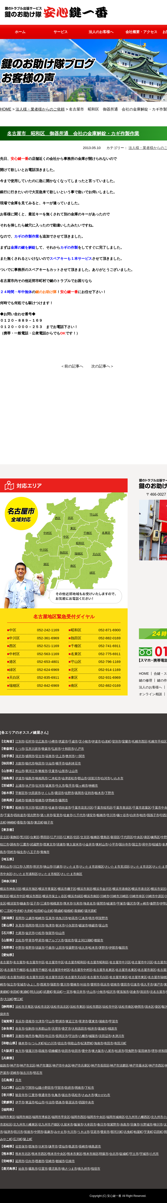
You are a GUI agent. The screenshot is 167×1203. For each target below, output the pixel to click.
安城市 (21, 984)
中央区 (138, 837)
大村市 (43, 1146)
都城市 (60, 1161)
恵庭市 (63, 741)
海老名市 (90, 903)
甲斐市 (30, 940)
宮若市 (95, 1132)
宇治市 (73, 1036)
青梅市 (45, 852)
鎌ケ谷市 (123, 815)
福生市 (21, 852)
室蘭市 (126, 741)
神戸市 (14, 1065)
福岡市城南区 (115, 1117)
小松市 (40, 933)
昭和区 (80, 543)
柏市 (143, 815)
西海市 (33, 1146)
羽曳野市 (131, 1051)
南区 (73, 565)
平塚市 (121, 903)
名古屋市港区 (147, 970)
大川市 (71, 1132)
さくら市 (48, 793)
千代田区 (127, 837)
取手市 (70, 785)
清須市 (144, 992)
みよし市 (33, 984)
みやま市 (60, 1132)
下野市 (109, 793)
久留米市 (67, 1124)
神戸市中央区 (62, 1065)
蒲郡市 (54, 984)
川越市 (58, 866)
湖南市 (103, 1021)
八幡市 (83, 1036)
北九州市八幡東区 (25, 1124)
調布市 (14, 844)
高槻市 (43, 1051)
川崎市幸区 (137, 896)
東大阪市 (98, 1051)
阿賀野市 (102, 918)
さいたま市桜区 (49, 874)
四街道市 (65, 807)
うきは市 (83, 1132)
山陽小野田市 (44, 1087)
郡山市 (82, 778)
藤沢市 (131, 903)
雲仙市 (63, 1146)
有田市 (108, 1043)
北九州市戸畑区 (49, 1124)
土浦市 (20, 785)
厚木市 (68, 903)
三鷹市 (24, 844)
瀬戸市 (158, 984)
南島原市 (95, 1146)
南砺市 (93, 925)
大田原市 (35, 793)
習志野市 (41, 807)
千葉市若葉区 (142, 807)
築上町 (27, 1139)
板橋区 (95, 837)
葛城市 (102, 1028)
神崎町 (11, 822)
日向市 (30, 1161)
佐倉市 (53, 807)
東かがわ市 (102, 1095)
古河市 (40, 785)
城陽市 (93, 1036)
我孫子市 (153, 815)
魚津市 (50, 925)
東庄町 (38, 822)
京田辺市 (105, 1036)
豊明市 (95, 984)
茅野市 (103, 947)
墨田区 (45, 837)
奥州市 (70, 756)
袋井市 (4, 1014)
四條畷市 (55, 1051)
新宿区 (115, 837)
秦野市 (154, 903)
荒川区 (24, 837)
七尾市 (20, 933)
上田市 (60, 947)
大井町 (28, 911)
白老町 (106, 741)
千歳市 (73, 741)
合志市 (114, 1154)
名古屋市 (6, 962)
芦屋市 (4, 1073)
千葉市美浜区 (122, 807)
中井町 (18, 911)
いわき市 (117, 778)
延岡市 (20, 1161)
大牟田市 (90, 1124)
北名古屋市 (157, 992)
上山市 (73, 771)
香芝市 (66, 1028)
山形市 (63, 771)
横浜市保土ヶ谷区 (54, 896)
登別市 (116, 741)
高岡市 (30, 925)
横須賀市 (13, 903)
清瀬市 (61, 844)
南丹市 (30, 1036)
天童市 (53, 771)
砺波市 (83, 925)
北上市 (60, 756)
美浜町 (58, 992)
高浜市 (105, 984)
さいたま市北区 (141, 866)
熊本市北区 (23, 1154)
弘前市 (56, 749)
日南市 (70, 1161)
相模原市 (56, 903)
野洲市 (60, 1021)
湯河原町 (90, 911)
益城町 (124, 1154)
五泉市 (50, 918)
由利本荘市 (73, 763)
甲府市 (40, 940)
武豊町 (48, 992)
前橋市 (30, 800)
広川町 (17, 1139)
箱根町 (68, 911)
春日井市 (79, 992)
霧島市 (33, 1168)
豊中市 (86, 1051)
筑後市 (28, 1132)
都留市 (98, 940)
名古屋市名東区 (104, 970)
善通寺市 (44, 1095)
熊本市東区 (74, 1154)
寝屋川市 (31, 1051)
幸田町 (14, 992)
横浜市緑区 (75, 896)
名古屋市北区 (35, 977)
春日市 (101, 1124)
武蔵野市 (36, 844)
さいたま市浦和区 (25, 874)
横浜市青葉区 (47, 889)
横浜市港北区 (141, 889)
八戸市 (79, 749)
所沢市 (37, 866)
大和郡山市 (43, 1028)
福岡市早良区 (61, 1117)
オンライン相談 (150, 694)
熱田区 (64, 552)
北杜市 (20, 940)
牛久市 (60, 785)
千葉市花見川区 (82, 807)
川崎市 (104, 896)
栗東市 (93, 1021)
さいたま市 (71, 866)
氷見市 (20, 925)
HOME (5, 109)
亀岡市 (40, 1036)
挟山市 (48, 866)
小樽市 (53, 741)
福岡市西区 (78, 1117)
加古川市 (26, 1073)
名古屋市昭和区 (75, 962)
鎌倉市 (24, 903)
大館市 (20, 763)
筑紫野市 (113, 1124)
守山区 (94, 514)
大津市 (40, 1021)
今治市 (50, 1102)
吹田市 (66, 1051)
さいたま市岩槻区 (91, 866)
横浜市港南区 (122, 889)
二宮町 (8, 911)
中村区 (47, 533)
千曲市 (50, 947)
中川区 (44, 549)
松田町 (38, 911)
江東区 (68, 837)
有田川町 (120, 1043)
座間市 (101, 903)
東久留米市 (74, 844)
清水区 (149, 1006)
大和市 (78, 903)
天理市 (56, 1028)
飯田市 (123, 947)
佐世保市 (21, 1146)
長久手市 (147, 984)
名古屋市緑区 (16, 977)
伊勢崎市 (52, 800)
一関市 (80, 756)
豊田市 (125, 984)
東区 (73, 528)
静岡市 (139, 1006)
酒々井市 (46, 815)
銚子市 (48, 822)
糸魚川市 (62, 918)
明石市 (37, 1073)
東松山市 (6, 866)
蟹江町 (18, 999)
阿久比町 (36, 992)
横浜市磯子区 (67, 889)
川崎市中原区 (155, 896)
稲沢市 (111, 992)
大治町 (8, 999)
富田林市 (144, 1051)
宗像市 (135, 1124)
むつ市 (20, 749)
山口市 (20, 1087)
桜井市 (92, 1028)
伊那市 (113, 947)
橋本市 (23, 1043)
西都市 (40, 1161)
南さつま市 (69, 1168)
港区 (46, 564)
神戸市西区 (156, 1065)
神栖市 (93, 785)
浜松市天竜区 (24, 1006)
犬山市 (91, 992)
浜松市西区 (94, 1006)
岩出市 (62, 1043)
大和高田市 (79, 1028)
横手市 (60, 763)
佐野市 (69, 793)
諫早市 (53, 1146)
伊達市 (96, 741)
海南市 (98, 1043)
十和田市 (68, 749)
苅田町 (158, 1132)
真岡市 (79, 793)
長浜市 (20, 1021)
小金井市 (89, 844)
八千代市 (79, 815)
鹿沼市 (59, 793)
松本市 (93, 947)
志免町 (128, 1132)
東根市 (43, 771)
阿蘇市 (104, 1154)
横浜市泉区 (84, 889)
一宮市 (68, 992)
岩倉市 (134, 992)
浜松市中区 (110, 1006)
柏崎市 (40, 918)
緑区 (92, 572)
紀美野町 (87, 1043)
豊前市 (105, 1132)
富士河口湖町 (84, 940)
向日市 (50, 1036)
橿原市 (112, 1028)
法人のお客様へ (150, 687)
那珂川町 (117, 1132)
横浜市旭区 (30, 889)
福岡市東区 (7, 1117)
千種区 (88, 533)
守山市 (50, 1021)
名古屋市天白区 (75, 977)
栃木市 (99, 793)
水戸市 (30, 785)
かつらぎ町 (36, 1043)
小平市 (113, 844)
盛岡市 (30, 756)
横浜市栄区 (158, 889)
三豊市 (33, 1095)
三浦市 (45, 903)
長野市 (30, 947)
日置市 (43, 1168)
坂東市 (50, 785)
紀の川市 (51, 1043)
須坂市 (40, 947)
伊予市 (20, 1102)
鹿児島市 (55, 1168)
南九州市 (84, 1168)
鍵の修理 (145, 680)
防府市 (69, 1087)
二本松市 (55, 778)
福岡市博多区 (41, 1117)
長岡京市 (62, 1036)
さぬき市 (88, 1095)
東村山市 (102, 844)
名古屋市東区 (118, 977)
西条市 (60, 1102)
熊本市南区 (91, 1154)
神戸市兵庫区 (81, 1065)
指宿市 (95, 1168)
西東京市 (49, 844)
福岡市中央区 (96, 1117)
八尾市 (109, 1051)
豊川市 (65, 984)
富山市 (103, 925)
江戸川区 (56, 837)
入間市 (27, 866)
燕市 (92, 918)
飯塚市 (78, 1124)
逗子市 (34, 903)
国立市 (136, 844)
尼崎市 (14, 1073)
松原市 (119, 1051)
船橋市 (20, 807)
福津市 (8, 1132)
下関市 (30, 1087)
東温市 (30, 1102)
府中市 (146, 844)
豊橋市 (74, 984)
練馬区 (155, 837)
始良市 (23, 1168)
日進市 (135, 984)
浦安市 (91, 815)
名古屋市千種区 (14, 970)
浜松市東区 (77, 1006)
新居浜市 (72, 1102)
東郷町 (4, 992)
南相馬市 (41, 778)
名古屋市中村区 (59, 970)
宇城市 (144, 1154)
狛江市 (4, 844)
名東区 (106, 532)
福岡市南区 (24, 1117)
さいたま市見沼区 (117, 866)
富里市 (58, 815)
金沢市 (30, 933)
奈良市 (20, 1028)
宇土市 (134, 1154)
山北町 (48, 911)
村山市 (20, 771)
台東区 (34, 837)
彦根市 (30, 1021)
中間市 (38, 1132)
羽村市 (11, 852)
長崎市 (83, 1146)
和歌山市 (74, 1043)
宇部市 (59, 1087)
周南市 (79, 1087)
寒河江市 (31, 771)
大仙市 (50, 763)
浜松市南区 (126, 1006)
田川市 (18, 1132)
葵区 (158, 1006)
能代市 (30, 763)
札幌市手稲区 (157, 741)
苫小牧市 (85, 741)
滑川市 (40, 925)
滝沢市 (20, 756)
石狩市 (30, 741)
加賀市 (50, 933)
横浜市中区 (17, 896)
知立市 (11, 984)
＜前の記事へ (72, 366)
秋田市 (40, 763)
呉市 (18, 1080)
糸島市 (124, 1124)
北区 (70, 518)
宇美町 (148, 1132)
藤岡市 (63, 800)
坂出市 (66, 1095)
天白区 (96, 554)
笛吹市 (69, 940)
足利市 (89, 793)
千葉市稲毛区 (103, 807)
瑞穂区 (79, 553)
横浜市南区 (91, 896)
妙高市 (73, 918)
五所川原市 (33, 749)
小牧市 (101, 992)
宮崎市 (50, 1161)
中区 (66, 536)
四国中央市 (86, 1102)
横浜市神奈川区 (10, 889)
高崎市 (20, 800)
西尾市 (45, 984)
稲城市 (156, 844)
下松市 (89, 1087)
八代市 (154, 1154)
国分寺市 (125, 844)
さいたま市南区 (71, 874)
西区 (58, 518)
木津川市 (118, 1036)
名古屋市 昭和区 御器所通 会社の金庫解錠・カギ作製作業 (73, 133)
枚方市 (20, 1051)
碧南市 (115, 984)
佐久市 (83, 947)
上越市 (30, 918)
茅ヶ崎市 (143, 903)
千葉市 (8, 815)
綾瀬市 (111, 903)
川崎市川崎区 (119, 896)
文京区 (85, 837)
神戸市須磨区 (119, 1065)
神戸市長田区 (100, 1065)
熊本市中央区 (57, 1154)
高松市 (76, 1095)
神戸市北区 (27, 1065)
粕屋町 (138, 1132)
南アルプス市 (55, 940)
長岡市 (20, 918)
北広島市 (41, 741)
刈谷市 (85, 984)
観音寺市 (21, 1095)
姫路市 (4, 1065)
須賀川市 (94, 778)
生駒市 (30, 1028)
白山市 (60, 933)
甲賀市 (113, 1021)
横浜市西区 (34, 896)
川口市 (17, 866)
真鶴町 (79, 911)
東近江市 (72, 1021)
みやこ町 (6, 1139)
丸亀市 (56, 1095)
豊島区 (105, 837)
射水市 (60, 925)
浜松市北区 (42, 1006)
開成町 (58, 911)
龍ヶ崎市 (82, 785)
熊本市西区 (39, 1154)
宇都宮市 (21, 793)
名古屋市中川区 (120, 962)
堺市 (154, 1051)
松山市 (40, 1102)
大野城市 (146, 1124)
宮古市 (40, 756)
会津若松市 (69, 778)
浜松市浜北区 (60, 1006)
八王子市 (33, 852)
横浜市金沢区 (102, 889)
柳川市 (158, 1124)
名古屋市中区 (35, 962)
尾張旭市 (123, 992)
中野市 (20, 947)
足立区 (4, 837)
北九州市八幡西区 (137, 1117)
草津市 (83, 1021)
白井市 (134, 815)
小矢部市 (72, 925)
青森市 (46, 749)
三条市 (83, 918)
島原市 (73, 1146)
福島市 (30, 778)
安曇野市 (72, 947)
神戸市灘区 (44, 1065)
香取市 (21, 822)
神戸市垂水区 (138, 1065)
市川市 (30, 807)
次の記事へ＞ (102, 366)
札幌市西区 (139, 741)
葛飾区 (14, 837)
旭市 (30, 822)
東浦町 (24, 992)
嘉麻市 (48, 1132)
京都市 (20, 1036)
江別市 (20, 741)
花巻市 (50, 756)
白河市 (105, 778)
